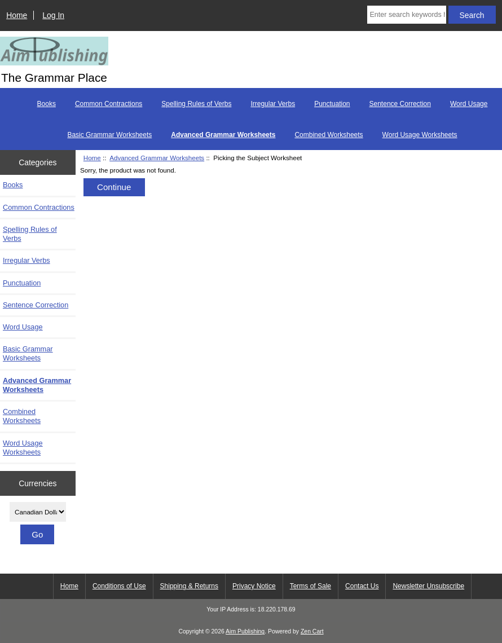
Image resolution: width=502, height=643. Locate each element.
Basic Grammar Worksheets (109, 135)
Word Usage (468, 104)
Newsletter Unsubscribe (428, 586)
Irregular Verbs (272, 104)
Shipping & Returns (189, 586)
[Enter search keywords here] (406, 15)
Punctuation (332, 104)
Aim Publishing (245, 631)
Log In (53, 15)
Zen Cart (312, 631)
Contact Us (361, 586)
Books (46, 104)
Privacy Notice (254, 586)
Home (16, 15)
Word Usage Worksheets (419, 135)
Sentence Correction (400, 104)
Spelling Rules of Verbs (196, 104)
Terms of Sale (310, 586)
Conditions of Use (119, 586)
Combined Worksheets (328, 135)
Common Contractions (108, 104)
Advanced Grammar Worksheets (156, 157)
